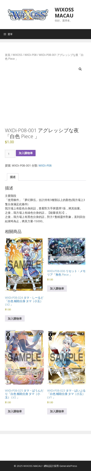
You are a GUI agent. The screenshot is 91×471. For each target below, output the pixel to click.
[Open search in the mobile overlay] (87, 34)
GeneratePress (68, 466)
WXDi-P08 (30, 55)
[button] (80, 69)
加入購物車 (26, 153)
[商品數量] (10, 154)
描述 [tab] (13, 177)
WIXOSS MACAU (64, 12)
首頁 (7, 55)
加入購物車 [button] (15, 318)
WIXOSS (17, 55)
